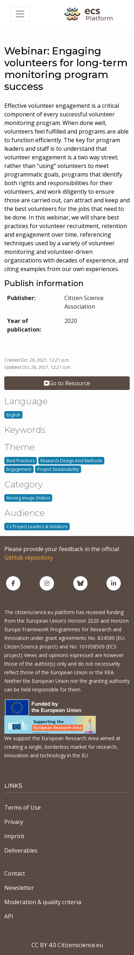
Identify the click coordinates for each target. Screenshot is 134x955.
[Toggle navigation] (20, 14)
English (13, 415)
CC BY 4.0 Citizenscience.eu (67, 945)
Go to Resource (67, 383)
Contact (14, 873)
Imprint (14, 836)
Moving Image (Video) (28, 498)
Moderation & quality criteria (42, 902)
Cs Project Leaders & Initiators (37, 527)
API (8, 916)
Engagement (18, 469)
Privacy (13, 822)
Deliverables (21, 850)
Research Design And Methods (71, 461)
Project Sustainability (58, 469)
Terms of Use (22, 807)
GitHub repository (28, 557)
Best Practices (20, 461)
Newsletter (19, 888)
